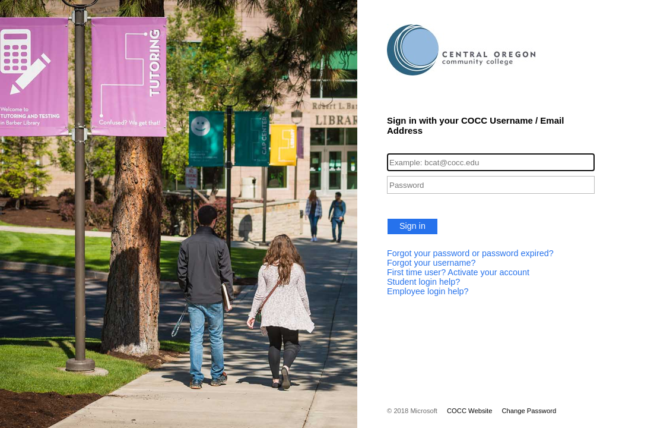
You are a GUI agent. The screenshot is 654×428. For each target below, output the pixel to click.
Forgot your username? (431, 263)
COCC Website (469, 410)
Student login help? (423, 282)
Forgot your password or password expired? (470, 253)
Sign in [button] (412, 226)
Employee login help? (428, 291)
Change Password (528, 410)
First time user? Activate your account (458, 272)
